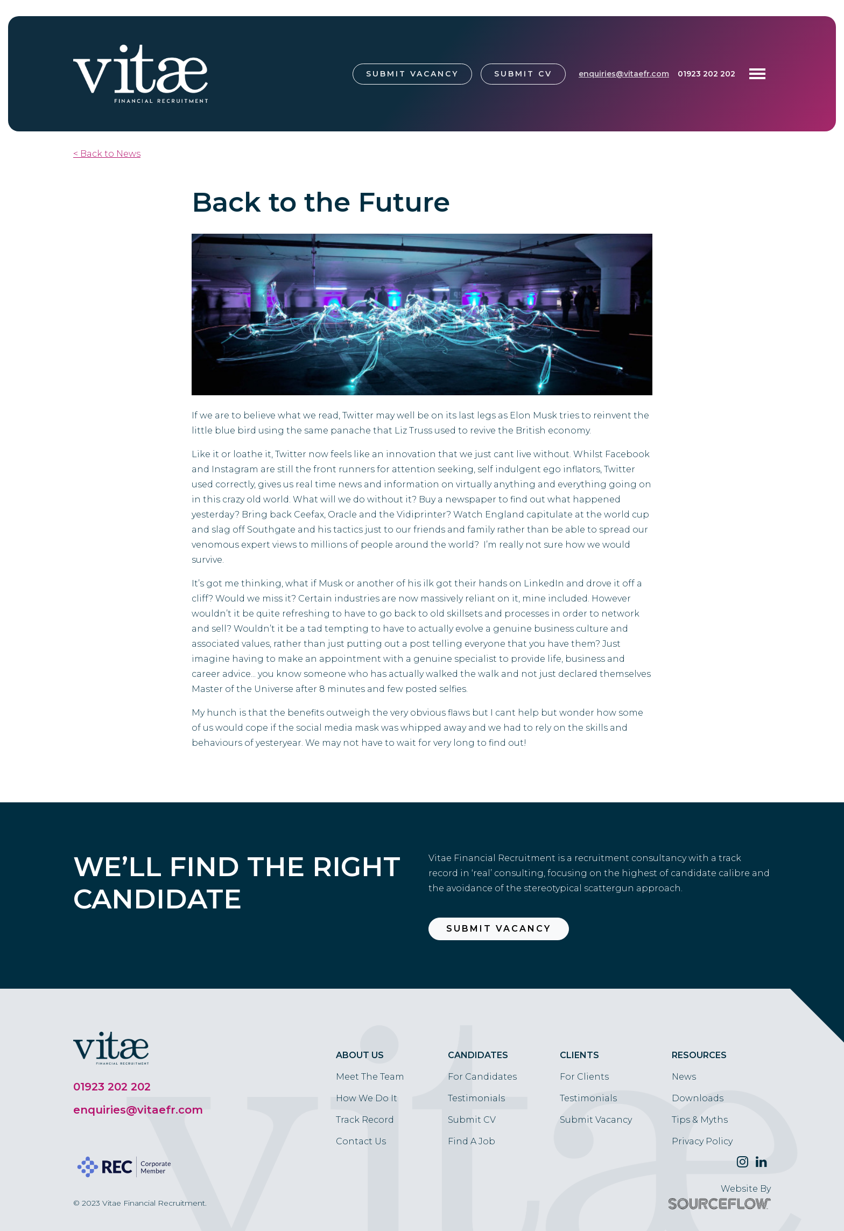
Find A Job (471, 1141)
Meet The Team (370, 1077)
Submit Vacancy (412, 74)
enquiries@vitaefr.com (624, 74)
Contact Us (361, 1141)
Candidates (478, 1055)
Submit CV (523, 74)
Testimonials (476, 1098)
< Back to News (106, 154)
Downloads (697, 1098)
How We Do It (366, 1098)
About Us (360, 1055)
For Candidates (482, 1077)
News (684, 1077)
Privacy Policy (702, 1141)
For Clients (584, 1077)
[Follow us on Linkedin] (761, 1162)
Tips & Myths (700, 1120)
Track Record (365, 1120)
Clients (579, 1055)
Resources (699, 1055)
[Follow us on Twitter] (742, 1162)
